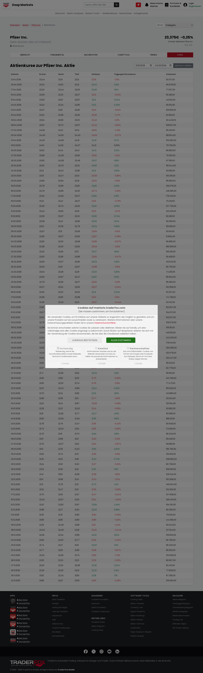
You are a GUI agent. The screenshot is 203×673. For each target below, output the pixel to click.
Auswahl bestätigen (84, 340)
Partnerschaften (139, 348)
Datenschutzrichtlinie (105, 322)
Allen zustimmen (121, 340)
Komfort (103, 348)
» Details (65, 363)
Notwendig (66, 348)
